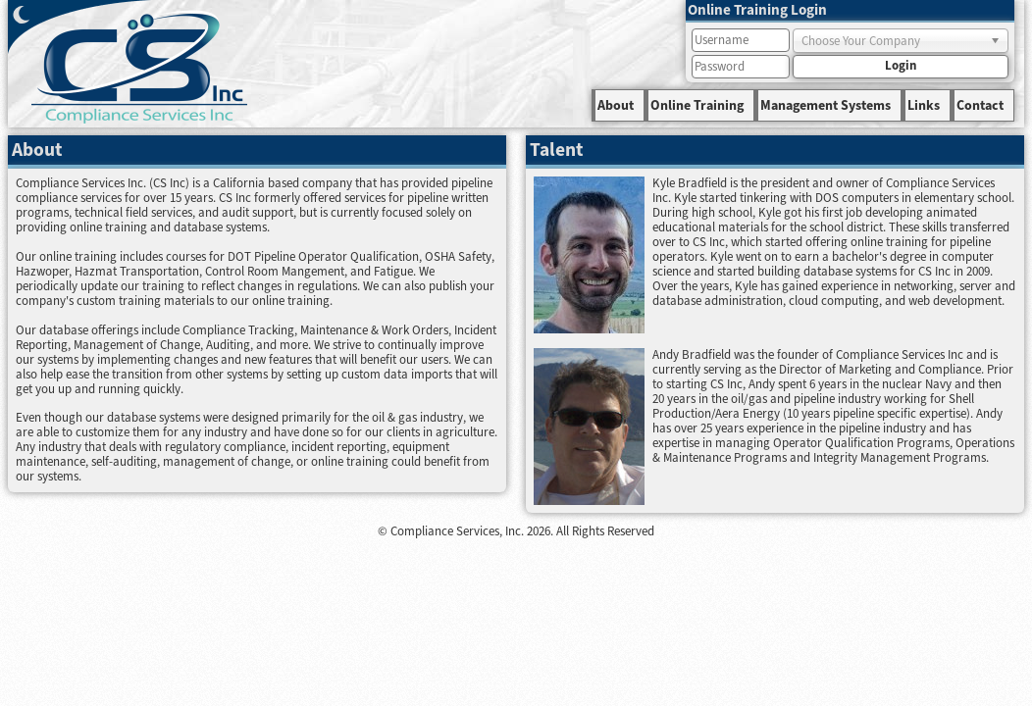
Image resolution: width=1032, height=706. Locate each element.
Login (900, 66)
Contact (980, 106)
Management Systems (825, 106)
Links (923, 106)
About (615, 106)
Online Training (697, 106)
